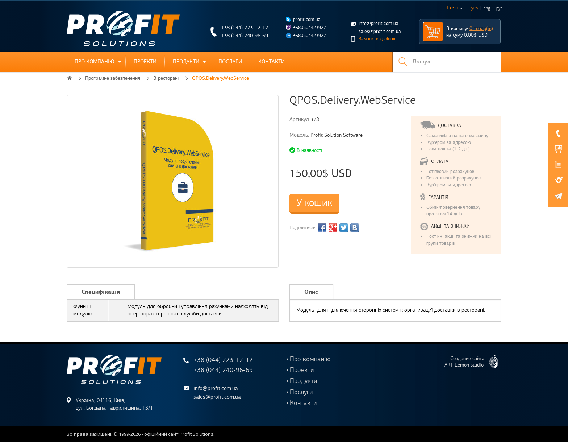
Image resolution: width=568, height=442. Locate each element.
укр (474, 8)
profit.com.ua (307, 19)
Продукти (186, 61)
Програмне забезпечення (112, 78)
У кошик (314, 202)
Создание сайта (474, 361)
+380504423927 (309, 27)
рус (499, 8)
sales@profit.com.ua (380, 31)
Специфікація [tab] (101, 292)
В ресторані (166, 78)
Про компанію (94, 61)
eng (487, 8)
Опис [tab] (311, 292)
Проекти (145, 61)
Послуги (230, 61)
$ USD (454, 8)
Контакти (271, 61)
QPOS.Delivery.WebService (220, 78)
